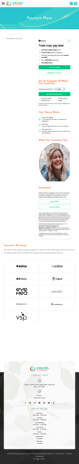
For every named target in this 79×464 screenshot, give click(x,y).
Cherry (52, 193)
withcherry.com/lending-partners (47, 226)
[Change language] (69, 40)
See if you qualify (54, 67)
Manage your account (54, 73)
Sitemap (69, 454)
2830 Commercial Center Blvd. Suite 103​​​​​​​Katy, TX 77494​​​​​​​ (39, 386)
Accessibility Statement (46, 454)
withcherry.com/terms (44, 228)
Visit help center (54, 207)
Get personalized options (54, 94)
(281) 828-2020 (39, 398)
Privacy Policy (60, 454)
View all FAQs (54, 202)
